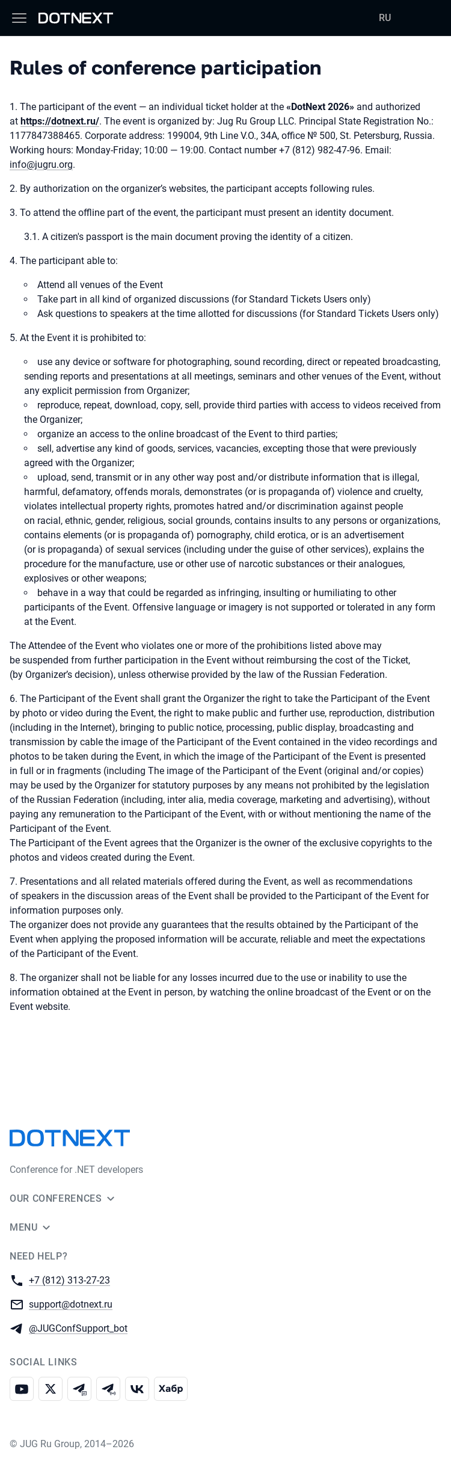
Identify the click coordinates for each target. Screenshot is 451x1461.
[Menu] (19, 18)
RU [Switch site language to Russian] (385, 17)
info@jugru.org (41, 164)
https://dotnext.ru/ (59, 121)
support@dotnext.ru (70, 1303)
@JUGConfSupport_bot (78, 1327)
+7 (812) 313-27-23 (69, 1279)
